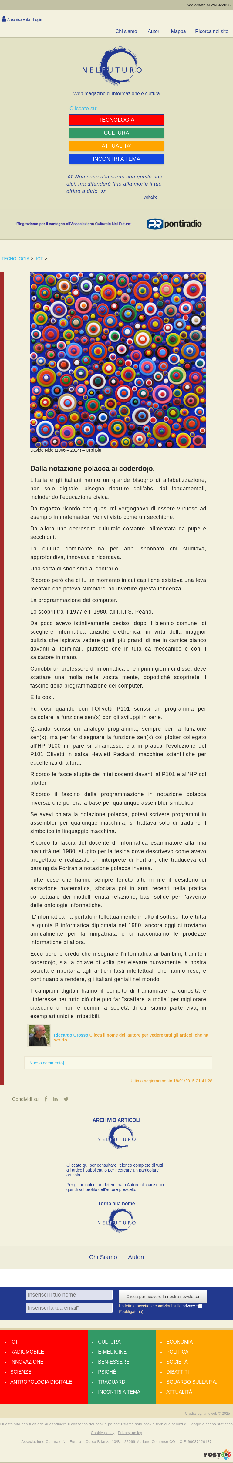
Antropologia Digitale (41, 1382)
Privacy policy (130, 1433)
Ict (14, 1342)
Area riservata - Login (24, 20)
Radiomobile (27, 1352)
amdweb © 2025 (216, 1414)
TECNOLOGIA (15, 258)
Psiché (107, 1372)
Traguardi (112, 1382)
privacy (189, 1306)
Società (176, 1362)
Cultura (109, 1342)
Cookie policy (103, 1433)
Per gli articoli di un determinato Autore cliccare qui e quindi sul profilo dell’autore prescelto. (115, 1187)
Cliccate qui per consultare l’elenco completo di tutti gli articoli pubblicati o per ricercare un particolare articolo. (114, 1170)
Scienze (20, 1372)
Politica (177, 1352)
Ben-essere (113, 1362)
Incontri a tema (119, 1392)
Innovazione (26, 1362)
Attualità (179, 1392)
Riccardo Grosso (71, 1035)
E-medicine (112, 1352)
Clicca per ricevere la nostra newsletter (162, 1296)
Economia (179, 1342)
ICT (39, 258)
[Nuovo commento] (46, 1063)
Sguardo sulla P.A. (191, 1382)
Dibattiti (177, 1372)
